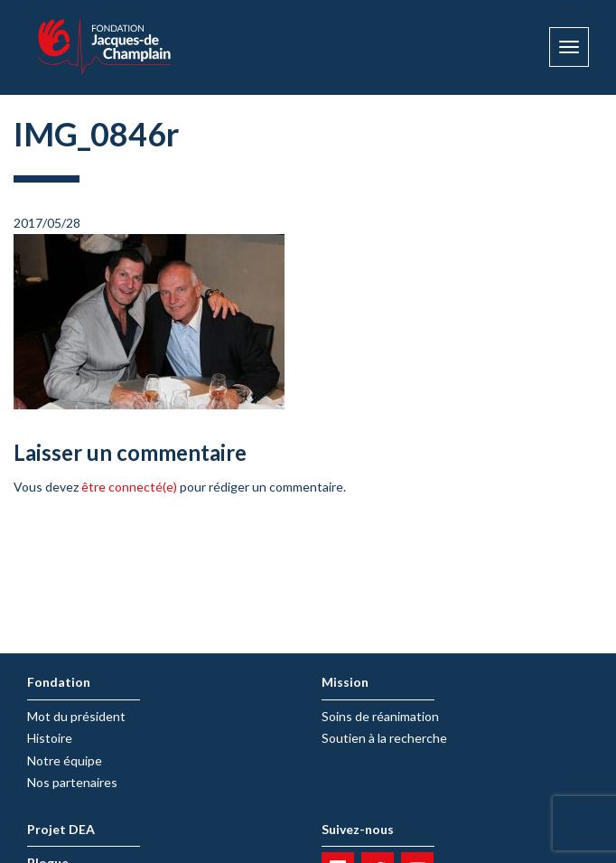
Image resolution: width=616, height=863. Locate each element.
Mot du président (76, 716)
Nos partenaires (72, 782)
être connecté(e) (129, 486)
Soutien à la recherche (384, 738)
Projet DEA (61, 829)
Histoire (49, 738)
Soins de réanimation (380, 716)
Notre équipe (64, 760)
